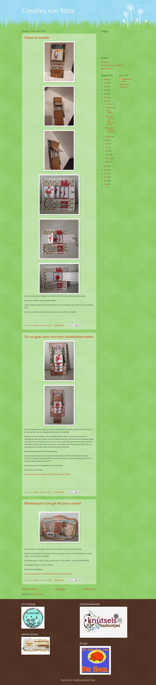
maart (108, 154)
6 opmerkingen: (59, 492)
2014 (105, 184)
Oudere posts (90, 589)
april (107, 151)
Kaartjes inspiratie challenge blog (112, 65)
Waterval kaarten (36, 37)
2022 (105, 94)
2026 (105, 79)
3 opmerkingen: (59, 580)
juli (107, 140)
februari (109, 158)
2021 (105, 97)
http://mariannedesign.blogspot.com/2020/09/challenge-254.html (47, 474)
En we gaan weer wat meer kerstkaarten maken (58, 337)
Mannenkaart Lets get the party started (52, 503)
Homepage (60, 589)
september (109, 108)
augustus (109, 136)
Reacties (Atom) (38, 594)
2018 (105, 170)
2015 (105, 181)
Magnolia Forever (107, 69)
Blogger (92, 680)
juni (107, 144)
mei (107, 147)
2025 (105, 83)
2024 (105, 87)
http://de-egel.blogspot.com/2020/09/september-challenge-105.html (48, 574)
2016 (105, 177)
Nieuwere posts (29, 589)
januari (108, 162)
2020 (105, 101)
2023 (105, 90)
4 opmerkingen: (59, 325)
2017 (105, 174)
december (109, 104)
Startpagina (105, 62)
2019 (105, 166)
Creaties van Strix (48, 10)
